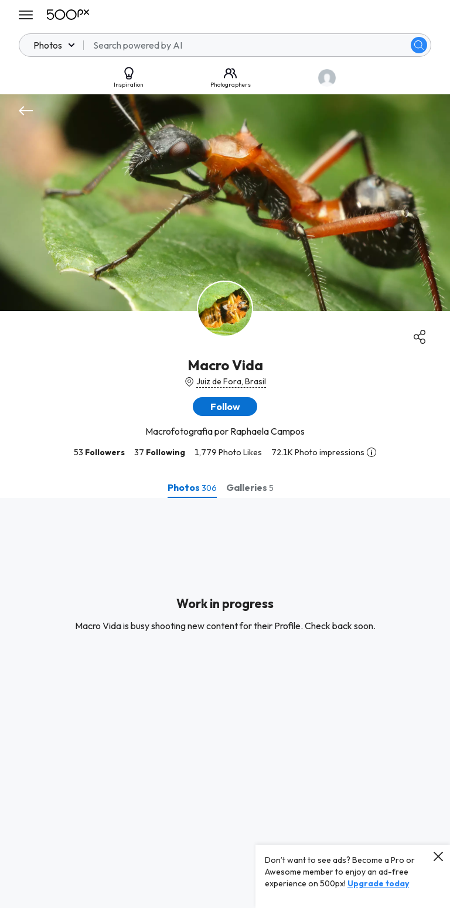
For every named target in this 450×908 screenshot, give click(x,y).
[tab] (192, 487)
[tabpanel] (225, 703)
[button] (225, 406)
